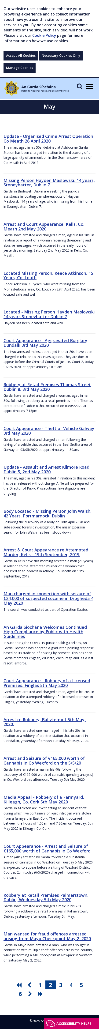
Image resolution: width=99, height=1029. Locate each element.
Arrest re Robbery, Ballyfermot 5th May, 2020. (45, 722)
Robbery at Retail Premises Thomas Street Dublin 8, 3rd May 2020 (47, 387)
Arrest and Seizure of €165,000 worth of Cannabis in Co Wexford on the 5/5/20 (44, 760)
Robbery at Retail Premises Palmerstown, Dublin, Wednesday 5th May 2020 (46, 897)
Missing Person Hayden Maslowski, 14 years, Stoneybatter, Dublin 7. (49, 182)
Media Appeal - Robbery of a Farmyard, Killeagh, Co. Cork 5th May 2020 (44, 799)
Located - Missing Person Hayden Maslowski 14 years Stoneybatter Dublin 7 (49, 314)
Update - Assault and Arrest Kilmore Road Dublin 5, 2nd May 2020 (46, 469)
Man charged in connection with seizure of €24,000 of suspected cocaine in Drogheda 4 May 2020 (48, 598)
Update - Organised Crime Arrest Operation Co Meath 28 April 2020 (48, 138)
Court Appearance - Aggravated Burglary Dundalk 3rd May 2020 (45, 343)
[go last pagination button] (41, 993)
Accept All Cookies (21, 55)
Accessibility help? (74, 1023)
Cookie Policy (44, 35)
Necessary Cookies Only (61, 55)
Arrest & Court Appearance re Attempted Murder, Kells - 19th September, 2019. (46, 552)
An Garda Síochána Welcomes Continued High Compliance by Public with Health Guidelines (45, 631)
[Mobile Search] (79, 86)
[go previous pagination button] (30, 984)
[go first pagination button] (19, 984)
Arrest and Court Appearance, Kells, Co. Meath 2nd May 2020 (44, 226)
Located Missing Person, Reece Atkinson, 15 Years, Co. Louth (48, 275)
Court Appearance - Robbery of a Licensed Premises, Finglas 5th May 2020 (47, 683)
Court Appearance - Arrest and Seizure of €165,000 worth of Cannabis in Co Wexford (47, 848)
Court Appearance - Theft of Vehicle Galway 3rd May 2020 (49, 431)
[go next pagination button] (30, 993)
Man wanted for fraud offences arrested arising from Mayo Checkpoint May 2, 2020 (47, 936)
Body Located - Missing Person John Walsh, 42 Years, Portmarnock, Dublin (48, 513)
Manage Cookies (19, 67)
